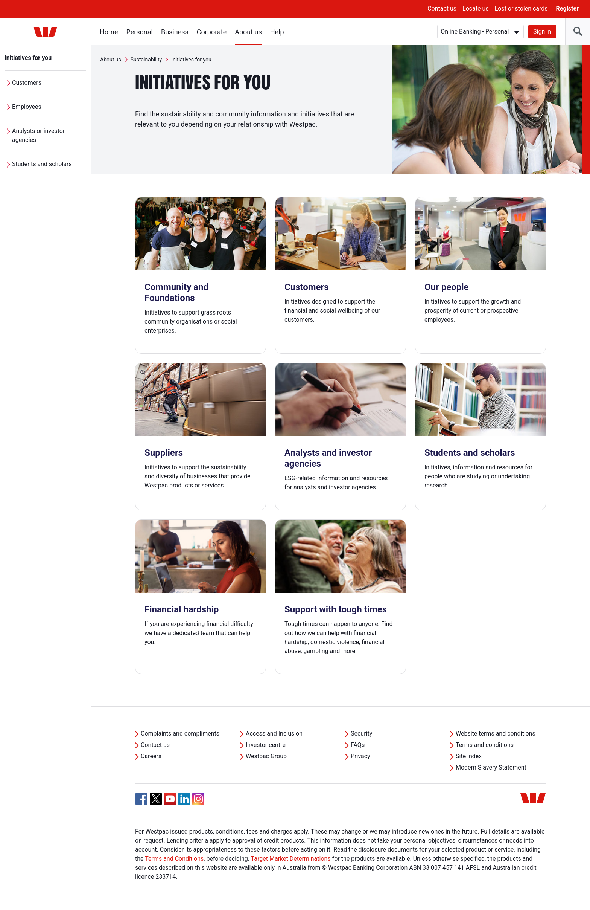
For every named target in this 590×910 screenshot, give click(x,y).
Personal (139, 32)
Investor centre (266, 744)
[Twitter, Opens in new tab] (155, 799)
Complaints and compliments (180, 733)
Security (361, 733)
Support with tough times (335, 609)
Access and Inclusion (274, 733)
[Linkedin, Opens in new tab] (184, 799)
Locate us (475, 8)
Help (277, 32)
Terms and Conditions (174, 858)
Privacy (360, 756)
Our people (446, 287)
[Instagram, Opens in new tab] (198, 802)
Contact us (441, 8)
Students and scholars (42, 164)
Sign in (542, 31)
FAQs (358, 744)
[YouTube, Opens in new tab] (170, 799)
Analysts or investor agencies (38, 135)
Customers (26, 82)
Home (109, 32)
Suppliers (163, 452)
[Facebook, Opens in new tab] (141, 799)
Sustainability (146, 59)
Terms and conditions (485, 744)
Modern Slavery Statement (491, 767)
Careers (151, 756)
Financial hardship (181, 609)
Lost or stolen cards (521, 8)
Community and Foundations (176, 292)
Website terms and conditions (495, 733)
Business (175, 32)
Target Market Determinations (291, 858)
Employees (26, 106)
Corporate (212, 32)
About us (248, 32)
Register (567, 8)
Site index (469, 756)
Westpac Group (266, 756)
